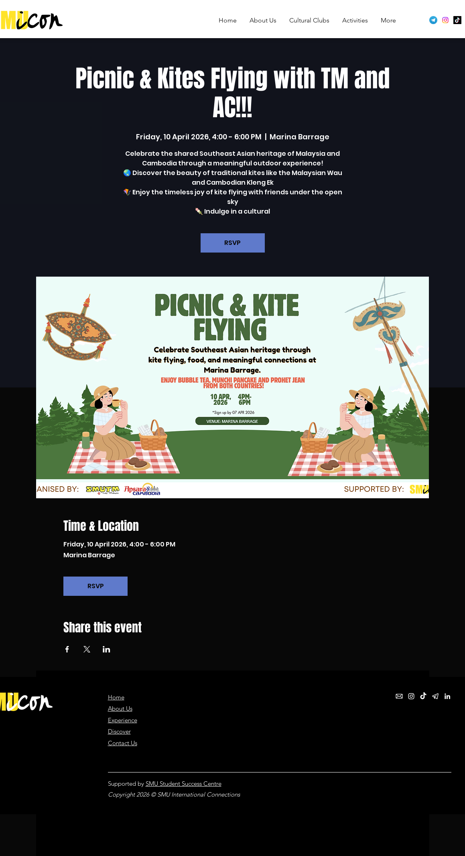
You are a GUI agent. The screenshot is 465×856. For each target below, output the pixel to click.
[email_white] (399, 696)
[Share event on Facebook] (67, 649)
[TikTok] (457, 20)
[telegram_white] (435, 696)
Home (116, 697)
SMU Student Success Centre (183, 783)
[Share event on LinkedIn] (106, 649)
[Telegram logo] (433, 20)
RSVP (232, 242)
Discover (119, 731)
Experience (122, 720)
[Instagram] (445, 20)
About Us (120, 708)
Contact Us (122, 743)
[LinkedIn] (447, 696)
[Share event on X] (87, 649)
